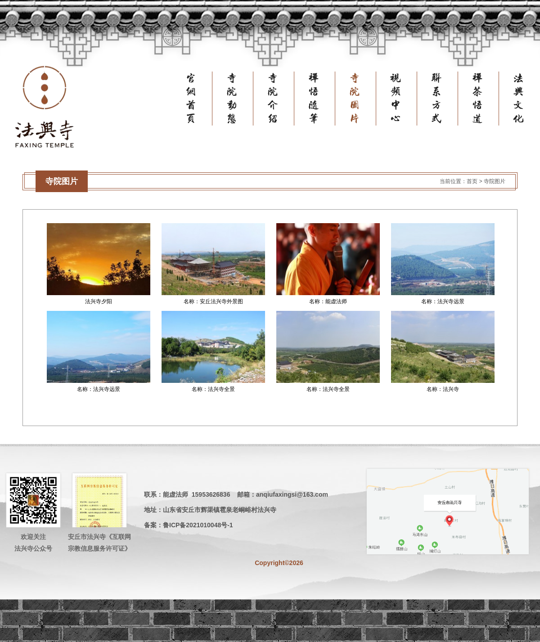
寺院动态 (241, 98)
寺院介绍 (282, 98)
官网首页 (200, 98)
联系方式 (445, 98)
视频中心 (404, 98)
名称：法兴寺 (443, 389)
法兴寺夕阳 (98, 301)
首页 (472, 181)
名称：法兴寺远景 (442, 301)
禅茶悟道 (486, 98)
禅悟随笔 (323, 98)
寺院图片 (363, 98)
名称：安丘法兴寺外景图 (213, 301)
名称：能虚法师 (328, 301)
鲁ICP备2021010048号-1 (198, 525)
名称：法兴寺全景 (213, 389)
